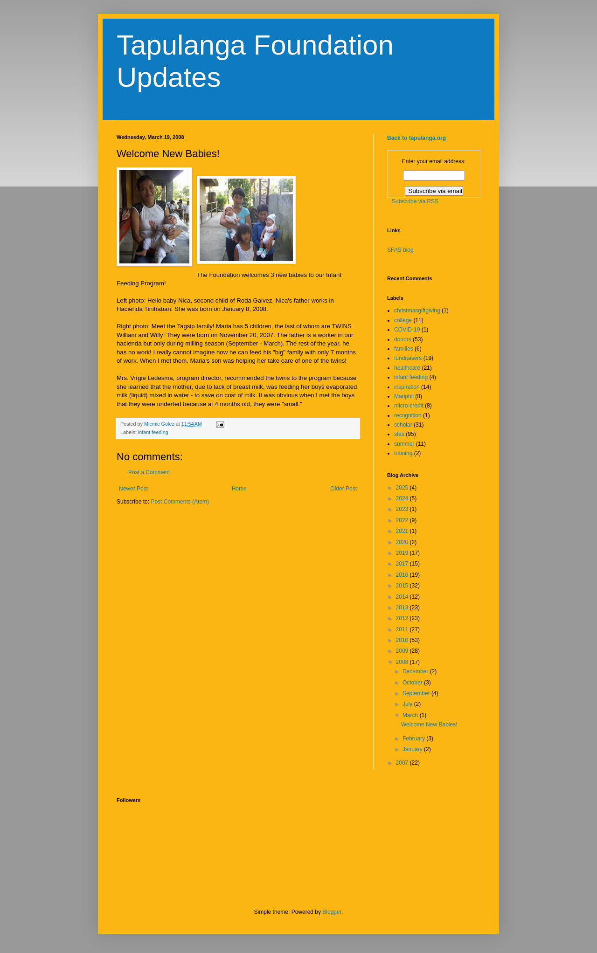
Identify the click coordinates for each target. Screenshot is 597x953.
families (403, 348)
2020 (403, 542)
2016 (403, 575)
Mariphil (404, 396)
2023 (403, 509)
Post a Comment (149, 472)
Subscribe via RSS (415, 201)
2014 (403, 597)
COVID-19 (407, 329)
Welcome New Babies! (429, 724)
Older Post (343, 488)
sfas (399, 434)
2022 (403, 520)
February (414, 738)
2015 (403, 585)
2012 (403, 618)
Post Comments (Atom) (180, 501)
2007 (403, 763)
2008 (403, 662)
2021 (403, 531)
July (408, 704)
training (403, 453)
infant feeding (153, 432)
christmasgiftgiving (417, 310)
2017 (403, 563)
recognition (408, 415)
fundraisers (408, 358)
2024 (403, 498)
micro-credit (408, 405)
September (417, 693)
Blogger (331, 912)
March (411, 715)
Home (239, 488)
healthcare (407, 368)
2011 (403, 629)
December (416, 671)
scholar (403, 424)
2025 (403, 487)
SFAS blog (400, 250)
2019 (403, 553)
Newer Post (133, 488)
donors (402, 339)
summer (404, 444)
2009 (403, 651)
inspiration (407, 387)
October (413, 682)
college (403, 320)
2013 (403, 607)
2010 (403, 640)
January (413, 749)
